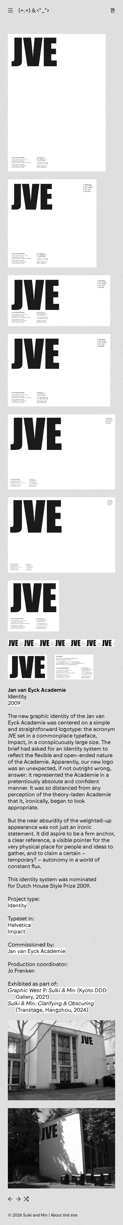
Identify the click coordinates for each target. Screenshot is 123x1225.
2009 (14, 703)
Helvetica (19, 925)
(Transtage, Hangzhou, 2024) (51, 1006)
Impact (16, 931)
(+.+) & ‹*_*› (33, 10)
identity (17, 905)
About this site (64, 1215)
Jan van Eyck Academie (36, 951)
